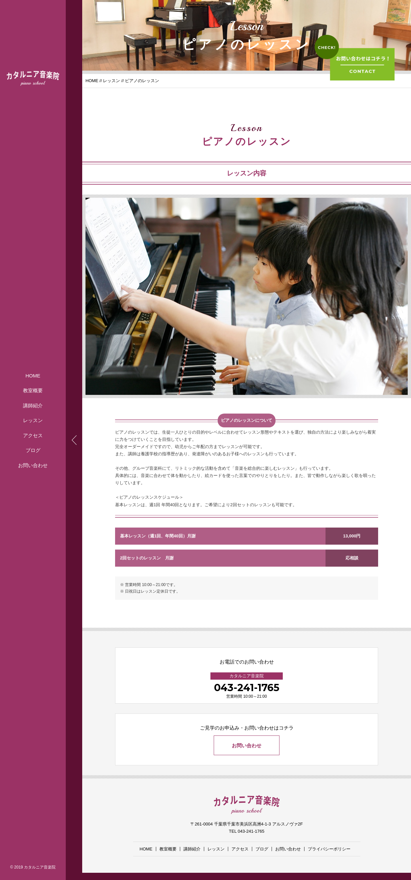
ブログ (33, 450)
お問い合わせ (33, 465)
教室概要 (33, 390)
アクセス (33, 435)
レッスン (33, 420)
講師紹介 (33, 405)
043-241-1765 (246, 688)
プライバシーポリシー (329, 848)
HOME (33, 375)
